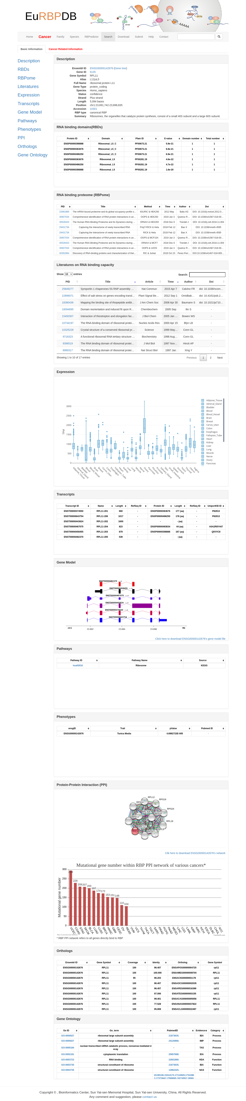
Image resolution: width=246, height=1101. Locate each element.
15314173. (169, 1075)
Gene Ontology (32, 154)
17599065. (172, 1078)
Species (74, 36)
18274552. (182, 1078)
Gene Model (30, 112)
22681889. (174, 1059)
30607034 (64, 217)
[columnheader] (73, 138)
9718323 (68, 336)
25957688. (174, 1054)
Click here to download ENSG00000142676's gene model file (190, 638)
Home (29, 36)
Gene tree (120, 68)
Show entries (69, 274)
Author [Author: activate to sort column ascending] (188, 281)
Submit (139, 36)
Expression (29, 94)
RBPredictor (92, 36)
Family (60, 36)
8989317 (68, 350)
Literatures (28, 86)
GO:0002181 (67, 1054)
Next (220, 357)
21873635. (174, 1035)
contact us (149, 1097)
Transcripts (29, 103)
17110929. (180, 1075)
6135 (93, 71)
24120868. (174, 1041)
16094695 (67, 309)
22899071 (67, 295)
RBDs (23, 69)
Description (29, 60)
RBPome (26, 77)
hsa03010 (78, 665)
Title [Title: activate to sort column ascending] (108, 281)
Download (123, 36)
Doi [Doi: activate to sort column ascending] (211, 281)
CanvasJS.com (219, 935)
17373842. (161, 1078)
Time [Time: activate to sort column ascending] (171, 281)
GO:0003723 (67, 1059)
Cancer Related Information (66, 49)
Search (108, 36)
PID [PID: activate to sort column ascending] (68, 281)
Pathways (27, 120)
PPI (21, 137)
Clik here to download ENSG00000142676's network (195, 853)
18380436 (67, 302)
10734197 (67, 323)
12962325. (174, 1070)
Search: (201, 274)
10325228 (67, 329)
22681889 (64, 211)
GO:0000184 (67, 1047)
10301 (93, 108)
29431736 (64, 227)
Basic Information (32, 49)
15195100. (159, 1075)
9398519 (68, 343)
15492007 (67, 316)
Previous (192, 357)
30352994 (64, 253)
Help (151, 36)
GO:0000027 (67, 1035)
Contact (163, 36)
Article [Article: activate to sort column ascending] (149, 281)
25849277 (67, 288)
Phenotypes (29, 129)
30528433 (64, 222)
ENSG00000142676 (101, 68)
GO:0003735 (67, 1065)
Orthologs (27, 146)
